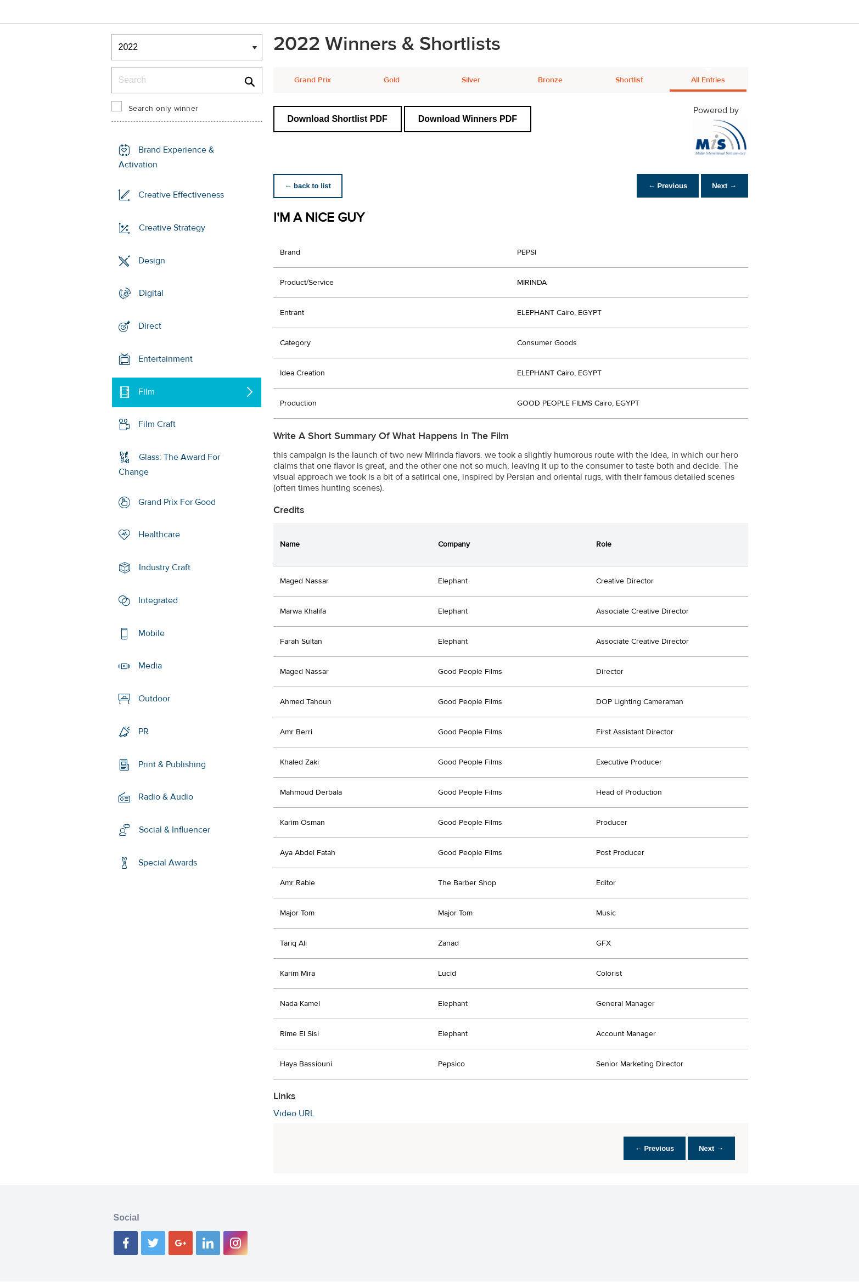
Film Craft (157, 424)
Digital (151, 293)
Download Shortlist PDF (338, 118)
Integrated (158, 600)
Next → (722, 186)
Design (151, 260)
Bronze (550, 80)
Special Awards (167, 862)
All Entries (708, 80)
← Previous (662, 186)
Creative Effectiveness (181, 194)
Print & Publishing (172, 763)
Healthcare (159, 534)
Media (150, 665)
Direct (149, 325)
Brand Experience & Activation (166, 157)
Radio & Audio (165, 796)
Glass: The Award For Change (169, 464)
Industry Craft (164, 567)
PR (143, 731)
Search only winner (163, 109)
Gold (392, 80)
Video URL (294, 1113)
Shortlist (629, 80)
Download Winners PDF (467, 118)
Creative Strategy (172, 227)
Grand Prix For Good (177, 502)
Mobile (151, 633)
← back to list (310, 186)
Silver (471, 80)
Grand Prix (312, 80)
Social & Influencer (174, 829)
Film (146, 391)
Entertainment (165, 358)
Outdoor (154, 698)
